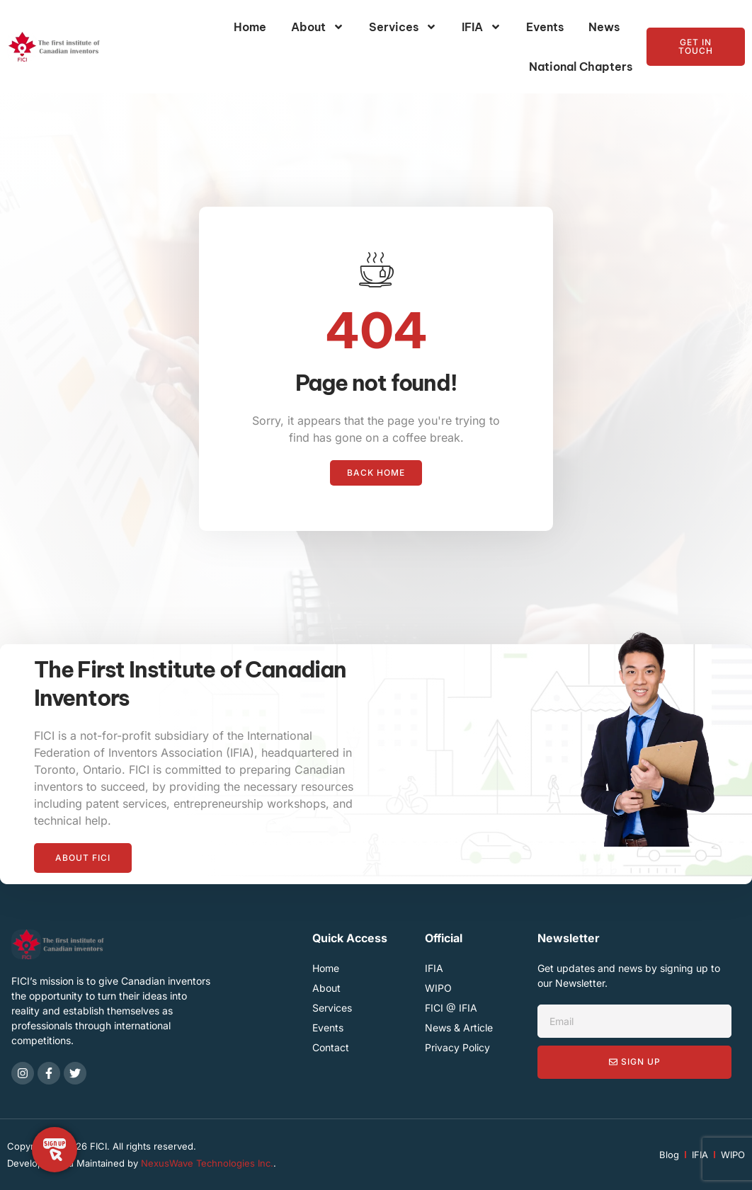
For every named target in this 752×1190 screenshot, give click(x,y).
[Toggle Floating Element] (54, 1149)
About (317, 27)
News (604, 27)
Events (545, 27)
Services (403, 27)
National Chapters (580, 66)
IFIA (481, 27)
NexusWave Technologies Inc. (207, 1163)
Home (250, 27)
